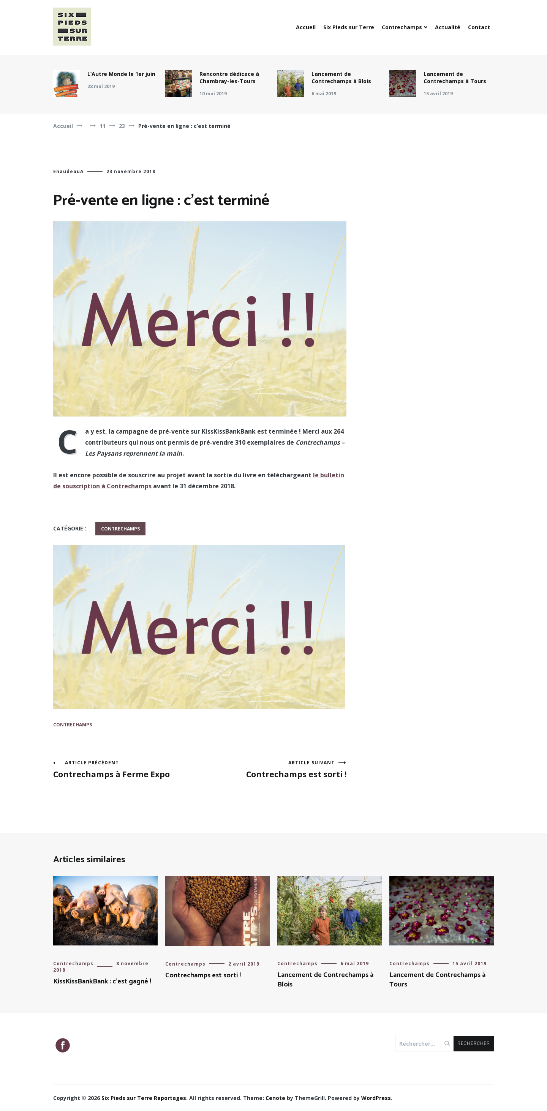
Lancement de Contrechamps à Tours (455, 77)
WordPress (376, 1098)
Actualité (447, 27)
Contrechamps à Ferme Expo (126, 769)
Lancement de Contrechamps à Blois (341, 77)
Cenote (275, 1098)
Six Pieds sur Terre (348, 27)
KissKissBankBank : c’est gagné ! (102, 981)
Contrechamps (402, 27)
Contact (479, 27)
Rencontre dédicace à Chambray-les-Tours (229, 77)
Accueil (306, 27)
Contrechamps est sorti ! (273, 769)
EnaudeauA (68, 171)
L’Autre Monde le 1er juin (121, 73)
